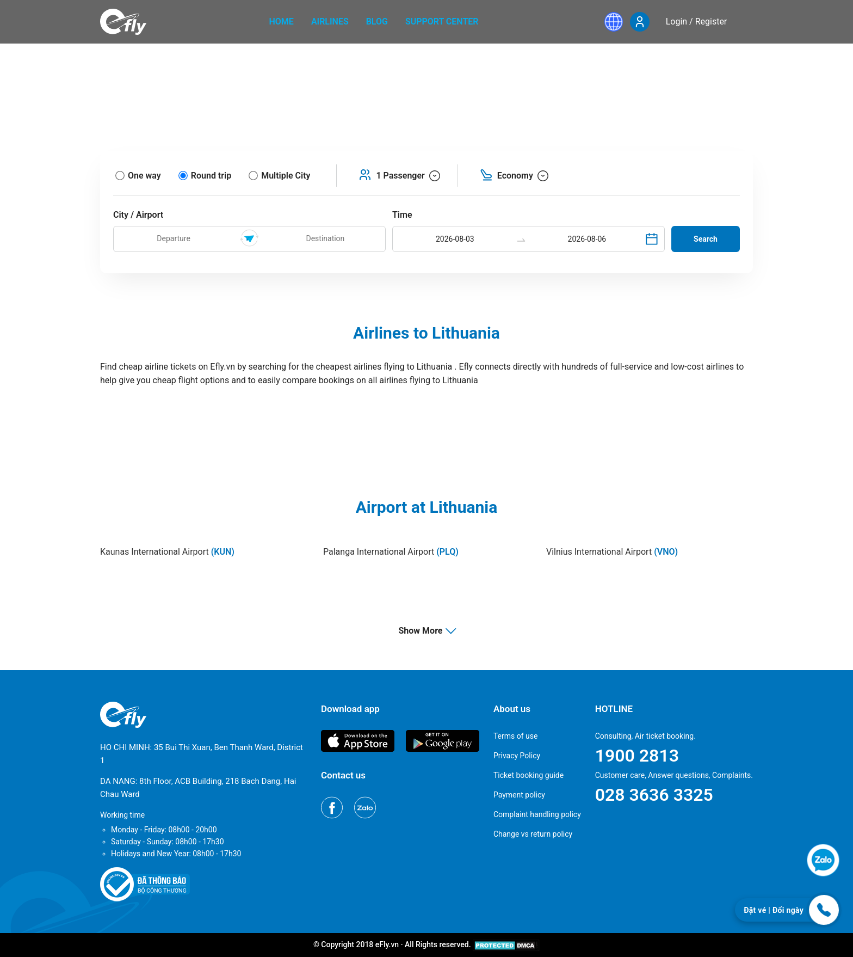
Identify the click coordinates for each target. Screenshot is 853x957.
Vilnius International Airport (612, 552)
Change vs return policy (532, 834)
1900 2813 (637, 755)
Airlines (330, 21)
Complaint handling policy (537, 814)
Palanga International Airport (391, 552)
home (281, 21)
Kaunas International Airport (167, 552)
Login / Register (696, 21)
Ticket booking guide (528, 775)
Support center (442, 21)
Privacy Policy (516, 755)
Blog (377, 21)
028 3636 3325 (654, 794)
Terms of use (515, 736)
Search (706, 239)
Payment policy (519, 794)
